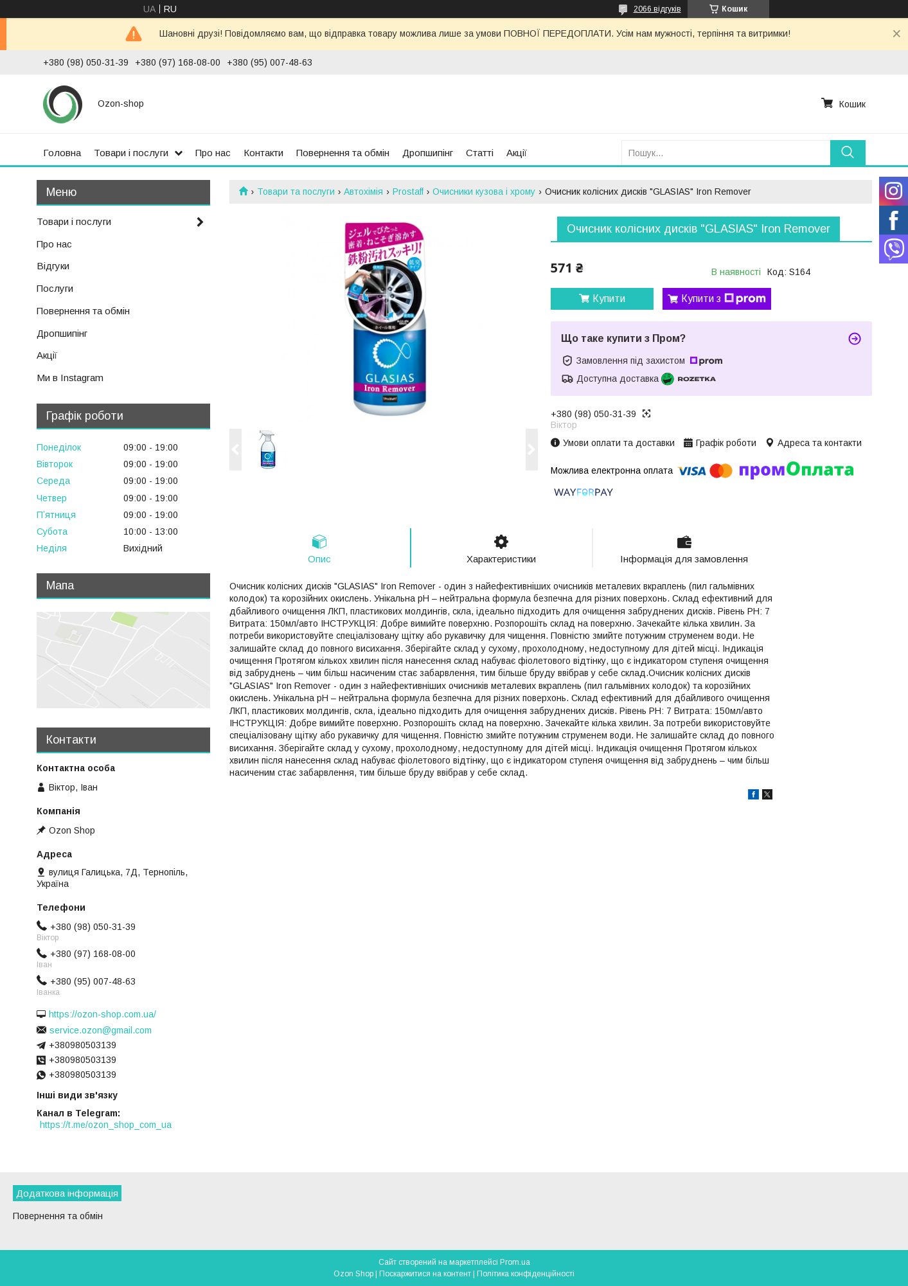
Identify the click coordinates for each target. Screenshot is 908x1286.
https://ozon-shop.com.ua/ (102, 1014)
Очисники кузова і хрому (483, 191)
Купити (608, 298)
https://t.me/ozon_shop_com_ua (106, 1125)
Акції (516, 152)
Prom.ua (515, 1262)
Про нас (213, 152)
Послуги (55, 288)
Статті (480, 152)
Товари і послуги (131, 152)
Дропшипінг (427, 152)
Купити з (723, 299)
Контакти (263, 152)
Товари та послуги (296, 191)
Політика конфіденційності (525, 1273)
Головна (62, 152)
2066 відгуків (657, 8)
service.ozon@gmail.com (100, 1030)
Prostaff (408, 191)
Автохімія (363, 191)
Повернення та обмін (342, 152)
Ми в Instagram (70, 377)
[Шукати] (848, 152)
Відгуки (53, 265)
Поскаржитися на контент (425, 1273)
